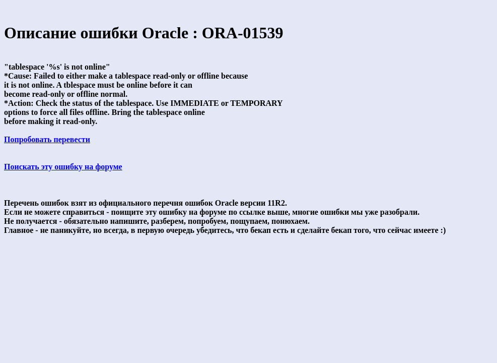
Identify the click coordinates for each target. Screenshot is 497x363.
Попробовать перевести (47, 139)
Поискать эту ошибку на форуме (63, 166)
